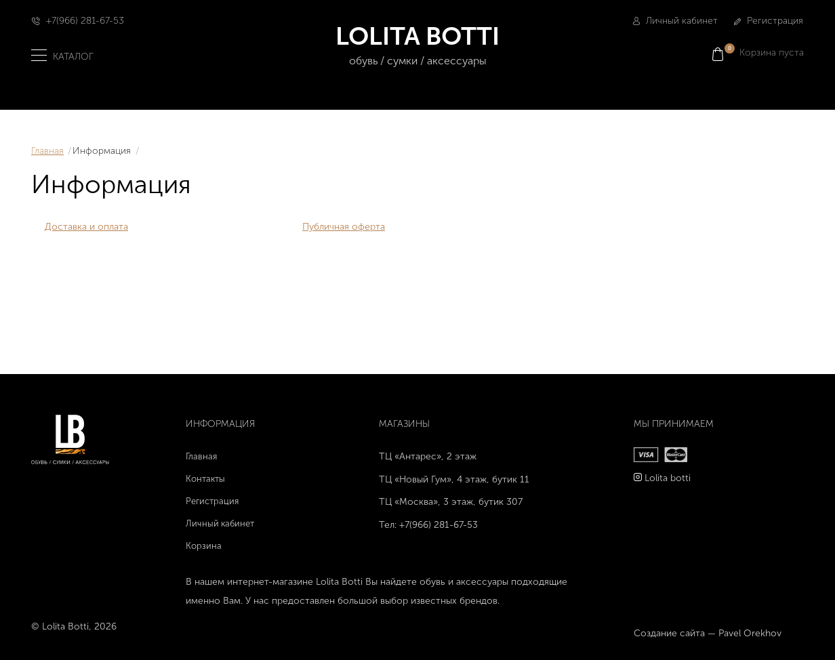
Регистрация (768, 20)
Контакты (205, 479)
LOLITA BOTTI (417, 45)
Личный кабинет (675, 20)
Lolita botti (668, 478)
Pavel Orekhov (749, 633)
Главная (47, 151)
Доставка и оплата (86, 226)
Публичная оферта (343, 226)
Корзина (204, 546)
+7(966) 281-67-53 (85, 20)
